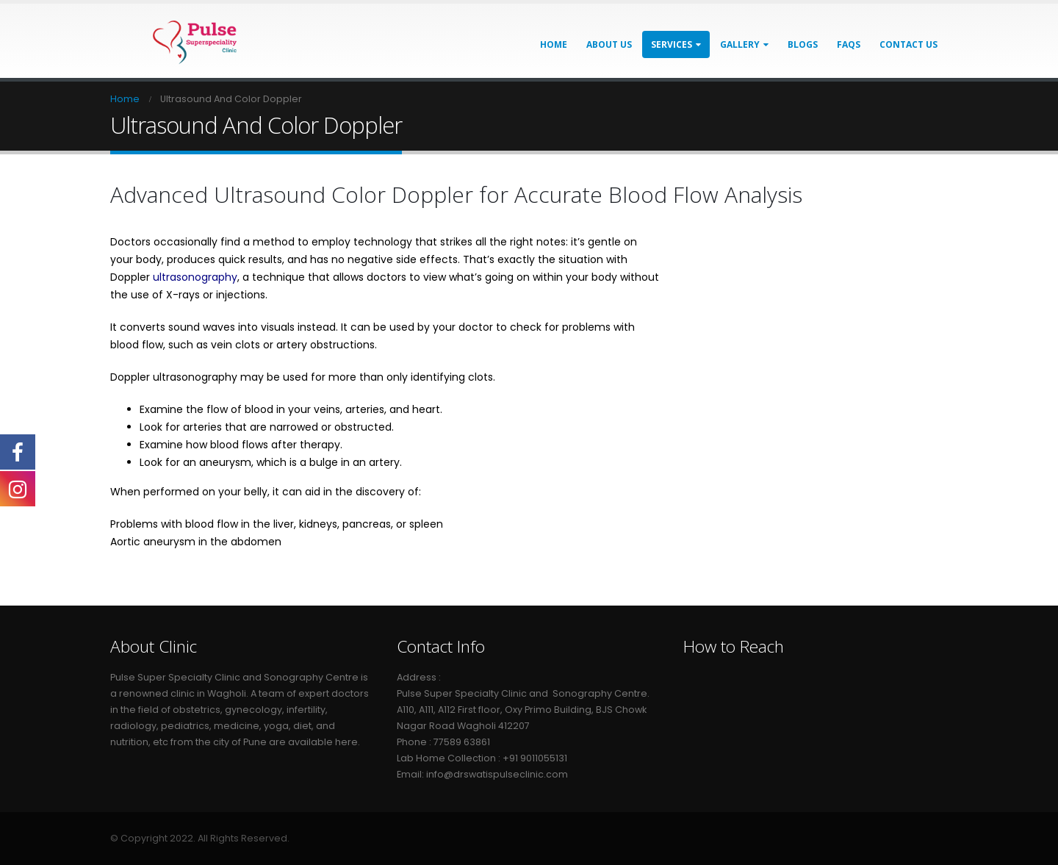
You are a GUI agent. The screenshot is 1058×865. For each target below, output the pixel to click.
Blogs (803, 44)
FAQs (848, 44)
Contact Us (908, 44)
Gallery (740, 44)
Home (553, 44)
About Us (609, 44)
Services (671, 44)
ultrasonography (195, 277)
